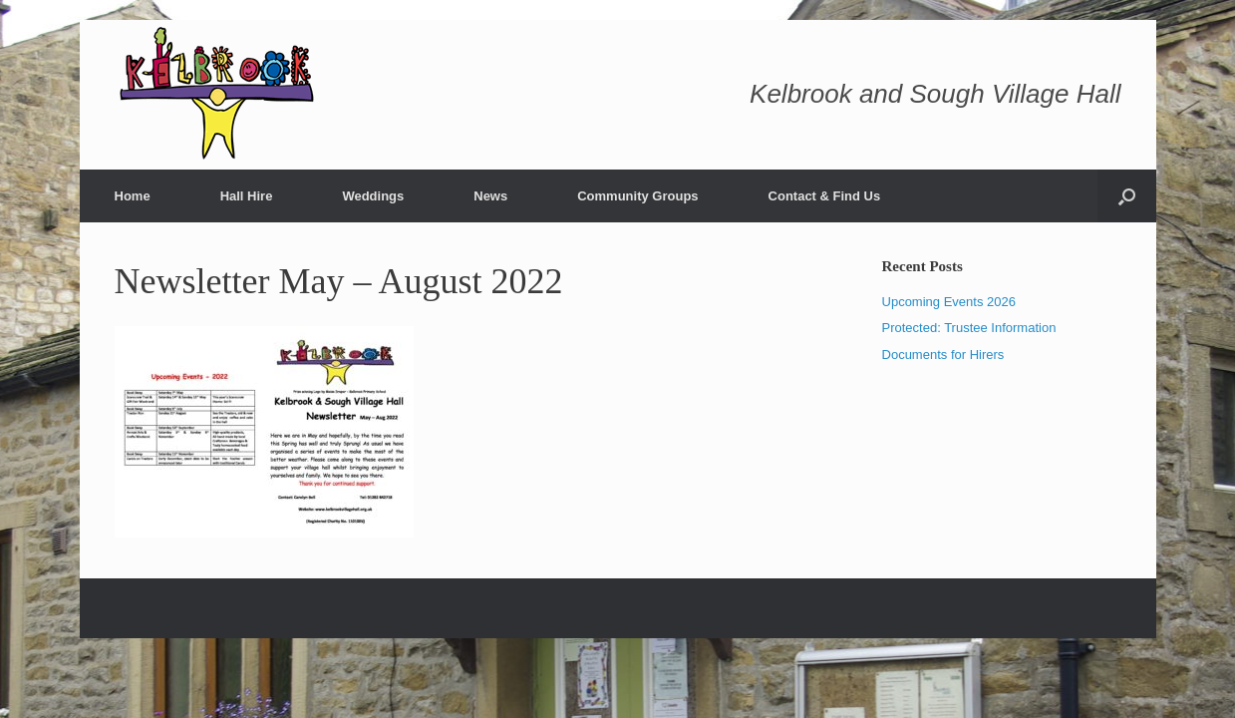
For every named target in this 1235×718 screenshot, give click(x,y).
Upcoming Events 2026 (949, 301)
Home (133, 195)
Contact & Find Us (825, 195)
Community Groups (637, 195)
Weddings (373, 195)
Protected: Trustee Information (969, 327)
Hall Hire (246, 195)
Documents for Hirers (943, 354)
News (490, 195)
